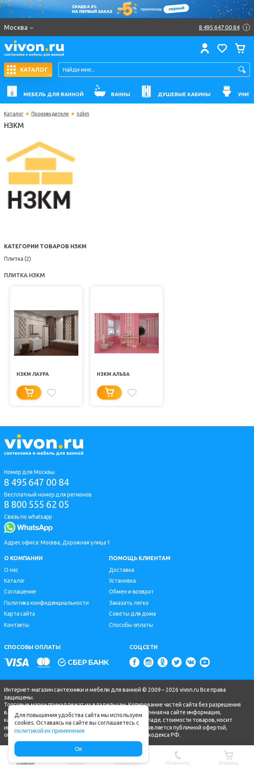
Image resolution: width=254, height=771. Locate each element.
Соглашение (20, 591)
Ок (78, 749)
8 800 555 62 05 (39, 504)
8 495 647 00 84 (39, 481)
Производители (50, 113)
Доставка (121, 570)
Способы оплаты (131, 625)
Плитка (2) (17, 259)
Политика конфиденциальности (46, 603)
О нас (11, 570)
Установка (122, 580)
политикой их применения (49, 731)
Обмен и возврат (131, 591)
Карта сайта (19, 613)
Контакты (16, 625)
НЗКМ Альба (113, 374)
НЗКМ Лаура (32, 374)
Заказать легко (129, 603)
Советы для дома (132, 613)
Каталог (13, 113)
